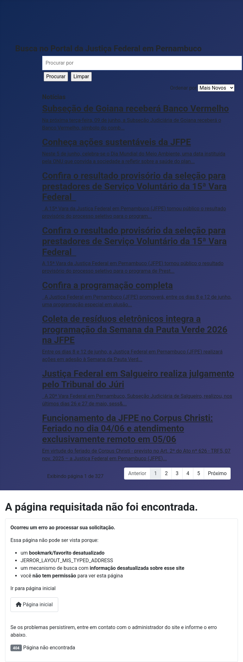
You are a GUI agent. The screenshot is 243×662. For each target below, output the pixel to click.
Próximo (217, 473)
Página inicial (34, 605)
